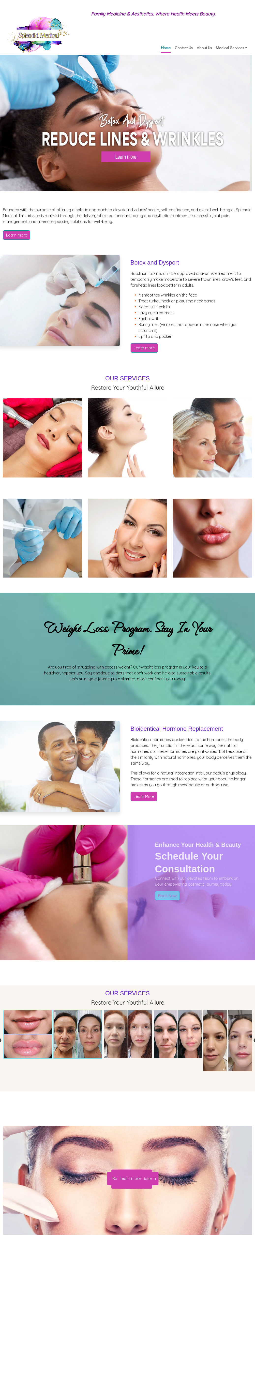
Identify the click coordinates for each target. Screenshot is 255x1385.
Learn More (144, 796)
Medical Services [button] (230, 48)
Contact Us (184, 48)
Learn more (16, 235)
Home (166, 48)
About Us (204, 48)
